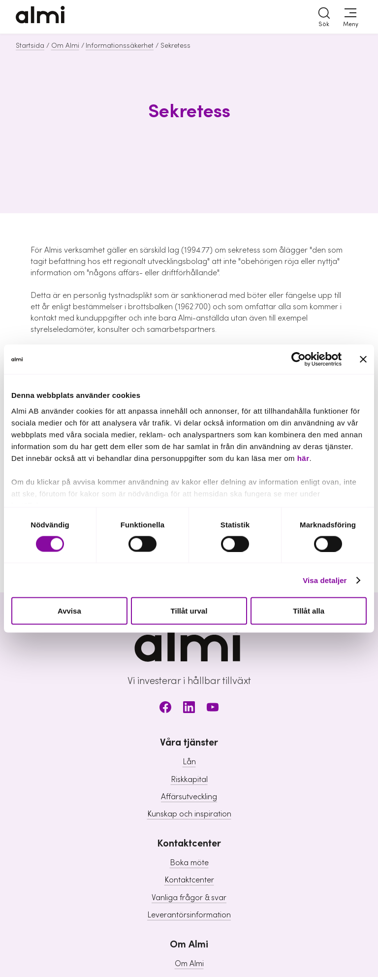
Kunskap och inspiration (189, 814)
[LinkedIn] (189, 708)
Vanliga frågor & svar (189, 897)
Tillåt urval (189, 611)
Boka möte (189, 862)
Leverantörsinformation (189, 915)
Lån (189, 761)
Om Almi (65, 46)
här (303, 458)
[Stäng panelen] (363, 359)
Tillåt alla (308, 611)
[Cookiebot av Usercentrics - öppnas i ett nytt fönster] (298, 359)
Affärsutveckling (189, 796)
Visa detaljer (324, 580)
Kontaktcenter (189, 880)
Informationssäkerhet (120, 46)
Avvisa (69, 611)
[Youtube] (213, 708)
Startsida (30, 46)
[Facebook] (165, 708)
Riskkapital (189, 779)
